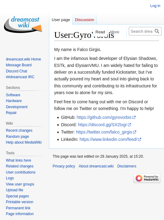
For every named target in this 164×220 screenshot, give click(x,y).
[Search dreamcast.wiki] (145, 31)
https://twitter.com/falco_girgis (104, 132)
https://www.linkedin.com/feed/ (108, 139)
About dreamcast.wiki (96, 166)
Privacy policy (64, 166)
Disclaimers (126, 166)
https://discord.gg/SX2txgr (102, 124)
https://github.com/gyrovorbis (104, 117)
